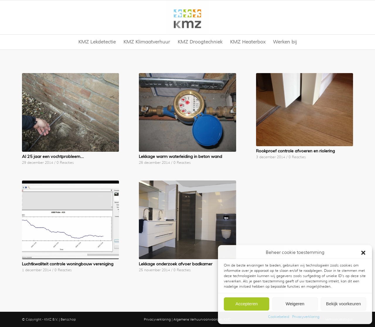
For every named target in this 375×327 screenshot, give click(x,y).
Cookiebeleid (278, 316)
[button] (363, 253)
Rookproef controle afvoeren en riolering (295, 151)
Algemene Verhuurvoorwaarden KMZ (202, 319)
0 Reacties (65, 163)
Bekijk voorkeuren (343, 303)
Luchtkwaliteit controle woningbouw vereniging (67, 264)
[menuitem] (97, 42)
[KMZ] (187, 17)
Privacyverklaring (305, 316)
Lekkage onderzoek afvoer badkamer (175, 264)
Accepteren (247, 303)
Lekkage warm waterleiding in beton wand (180, 156)
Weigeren (295, 303)
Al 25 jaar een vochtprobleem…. (53, 156)
